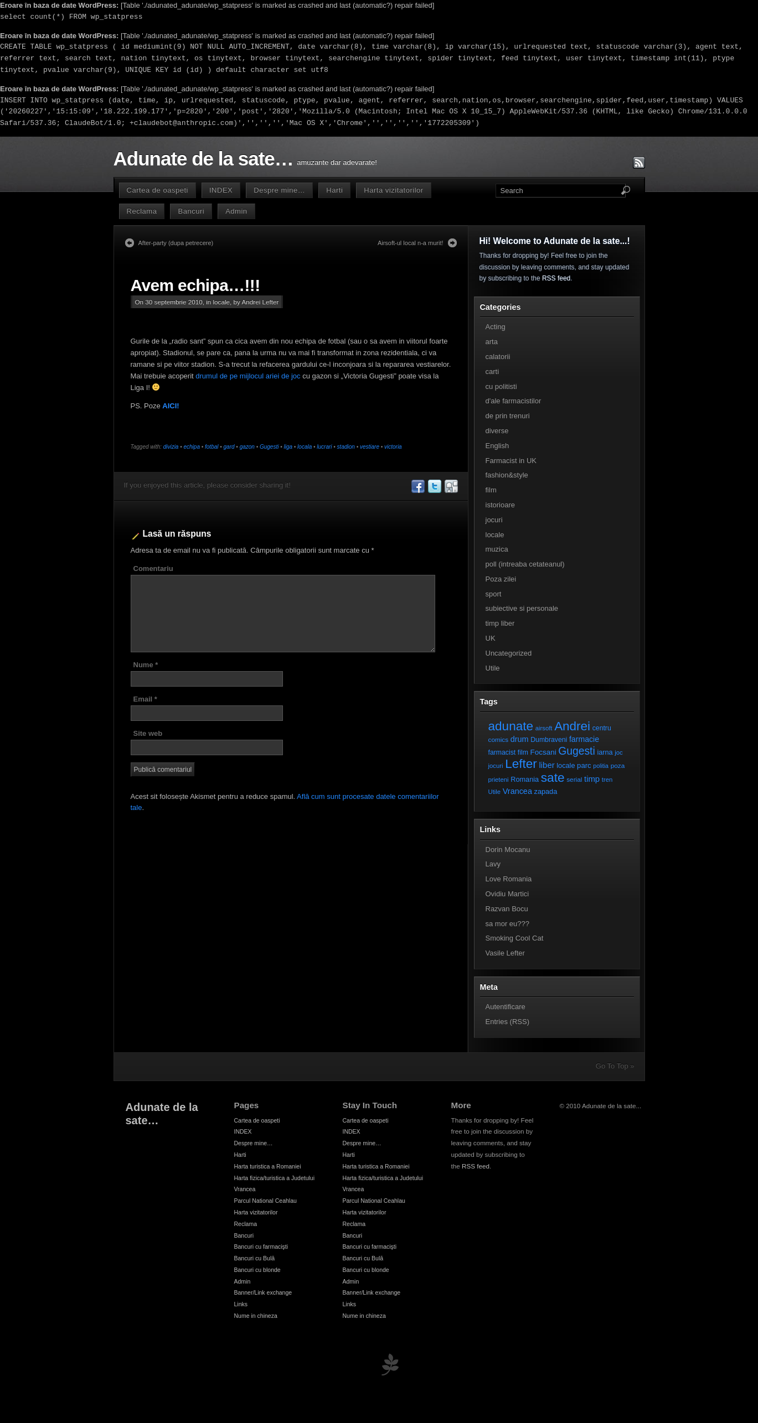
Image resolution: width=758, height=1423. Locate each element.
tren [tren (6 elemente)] (607, 779)
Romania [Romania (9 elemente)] (525, 779)
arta (492, 341)
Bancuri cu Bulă (254, 1258)
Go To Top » (615, 1066)
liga (287, 447)
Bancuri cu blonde (257, 1269)
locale (221, 301)
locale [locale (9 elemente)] (565, 765)
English (497, 446)
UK (491, 638)
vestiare (369, 447)
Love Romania (509, 879)
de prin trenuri (508, 416)
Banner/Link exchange (263, 1292)
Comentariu (153, 568)
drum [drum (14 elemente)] (520, 739)
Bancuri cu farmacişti (261, 1246)
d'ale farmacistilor (514, 401)
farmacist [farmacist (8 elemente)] (502, 752)
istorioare (500, 505)
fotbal (211, 447)
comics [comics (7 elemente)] (498, 739)
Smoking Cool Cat (515, 938)
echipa (191, 447)
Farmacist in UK (511, 460)
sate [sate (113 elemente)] (553, 777)
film (491, 490)
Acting (496, 327)
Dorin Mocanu (508, 849)
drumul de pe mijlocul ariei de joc (247, 376)
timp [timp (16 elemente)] (592, 779)
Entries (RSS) (507, 1021)
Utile (493, 668)
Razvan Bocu (507, 909)
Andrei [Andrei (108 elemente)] (572, 726)
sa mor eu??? (508, 924)
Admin (236, 211)
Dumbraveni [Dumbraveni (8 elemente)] (548, 740)
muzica (497, 549)
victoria (393, 447)
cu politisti (501, 386)
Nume (145, 665)
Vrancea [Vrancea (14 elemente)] (517, 791)
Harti (334, 190)
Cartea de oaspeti (157, 190)
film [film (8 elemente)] (523, 752)
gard (229, 447)
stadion (346, 447)
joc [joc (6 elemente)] (618, 752)
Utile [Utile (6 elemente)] (494, 791)
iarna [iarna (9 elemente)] (604, 752)
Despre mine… (279, 190)
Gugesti (269, 447)
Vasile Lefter (505, 953)
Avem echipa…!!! (195, 285)
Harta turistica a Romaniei (267, 1166)
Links (241, 1304)
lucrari (324, 447)
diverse (497, 431)
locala (304, 447)
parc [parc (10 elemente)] (584, 765)
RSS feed (556, 278)
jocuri (494, 520)
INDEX (221, 190)
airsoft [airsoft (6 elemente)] (544, 728)
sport (494, 594)
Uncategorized (509, 653)
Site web (148, 733)
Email (145, 699)
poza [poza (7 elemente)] (618, 765)
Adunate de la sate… (203, 159)
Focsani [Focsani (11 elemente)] (543, 752)
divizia (171, 447)
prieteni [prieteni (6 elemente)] (498, 779)
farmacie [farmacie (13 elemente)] (584, 739)
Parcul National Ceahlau (265, 1200)
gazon (247, 447)
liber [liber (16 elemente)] (547, 765)
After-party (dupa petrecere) (176, 243)
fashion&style (507, 475)
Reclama (142, 211)
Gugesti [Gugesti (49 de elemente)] (576, 751)
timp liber (500, 623)
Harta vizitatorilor (393, 190)
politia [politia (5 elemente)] (601, 765)
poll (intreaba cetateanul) (525, 564)
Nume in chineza (255, 1315)
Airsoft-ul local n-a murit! (411, 243)
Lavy (493, 864)
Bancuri (191, 211)
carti (492, 371)
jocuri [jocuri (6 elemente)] (495, 765)
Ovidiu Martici (507, 894)
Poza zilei (501, 579)
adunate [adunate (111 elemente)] (511, 726)
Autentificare (505, 1007)
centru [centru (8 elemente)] (601, 728)
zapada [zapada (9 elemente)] (546, 791)
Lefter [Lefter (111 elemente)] (521, 764)
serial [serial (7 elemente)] (574, 779)
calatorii (498, 356)
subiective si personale (522, 608)
